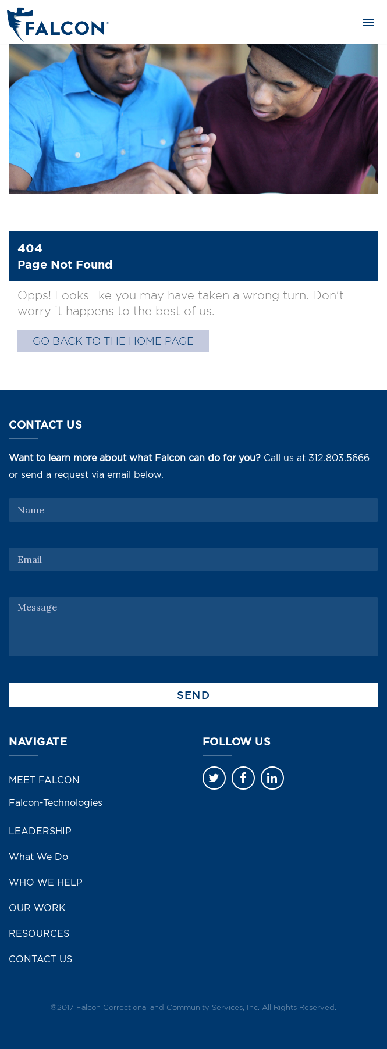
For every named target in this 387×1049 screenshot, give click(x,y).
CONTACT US (40, 959)
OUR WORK (37, 907)
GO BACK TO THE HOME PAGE (113, 341)
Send (194, 695)
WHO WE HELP (46, 882)
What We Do (38, 856)
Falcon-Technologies (55, 802)
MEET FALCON (44, 780)
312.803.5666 (339, 457)
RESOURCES (39, 933)
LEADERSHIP (40, 831)
